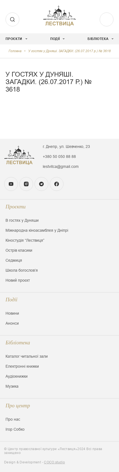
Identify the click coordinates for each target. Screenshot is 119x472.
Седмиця (14, 260)
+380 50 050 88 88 (59, 156)
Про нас (13, 419)
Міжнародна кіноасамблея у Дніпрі (37, 230)
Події (11, 299)
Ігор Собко (15, 429)
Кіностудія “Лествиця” (25, 240)
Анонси (12, 323)
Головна (15, 51)
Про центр (18, 405)
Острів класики (19, 250)
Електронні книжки (22, 366)
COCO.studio (54, 462)
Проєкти (16, 207)
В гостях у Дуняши (22, 220)
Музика (12, 386)
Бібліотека (18, 342)
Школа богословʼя (22, 270)
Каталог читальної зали (27, 356)
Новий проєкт (18, 280)
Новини (12, 313)
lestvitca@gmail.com (61, 166)
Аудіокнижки (17, 376)
